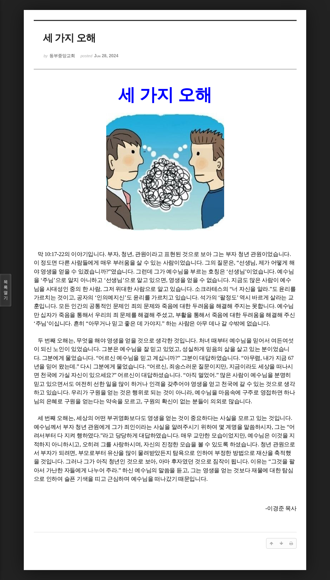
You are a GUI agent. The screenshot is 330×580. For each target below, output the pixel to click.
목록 (6, 290)
